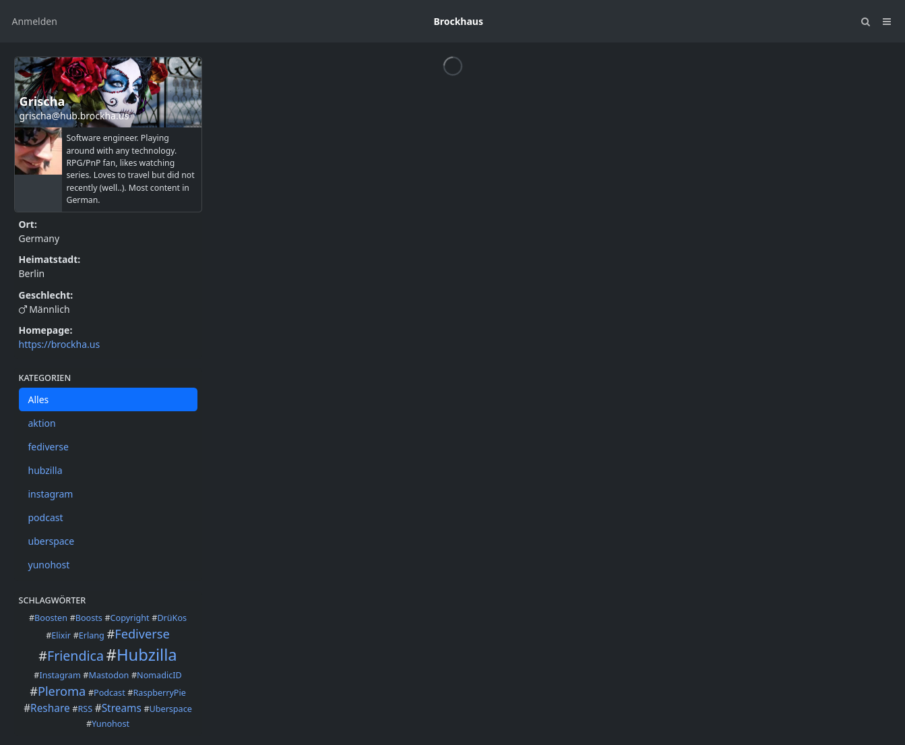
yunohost (49, 564)
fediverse (48, 446)
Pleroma (62, 691)
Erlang (91, 635)
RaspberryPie (159, 692)
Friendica (75, 656)
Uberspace (171, 709)
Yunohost (110, 723)
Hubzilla (147, 654)
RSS (84, 709)
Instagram (59, 675)
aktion (42, 423)
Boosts (88, 618)
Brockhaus (458, 21)
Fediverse (142, 634)
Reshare (50, 708)
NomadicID (159, 675)
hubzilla (45, 470)
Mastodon (108, 675)
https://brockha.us (59, 344)
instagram (50, 493)
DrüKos (172, 618)
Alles (38, 399)
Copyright (130, 618)
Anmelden (34, 21)
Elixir (61, 635)
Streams (122, 708)
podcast (45, 517)
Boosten (50, 618)
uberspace (51, 541)
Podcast (109, 692)
